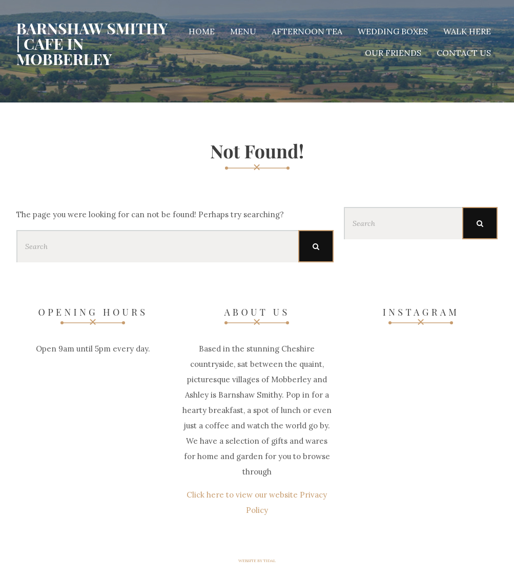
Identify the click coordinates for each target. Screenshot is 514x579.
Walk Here (467, 31)
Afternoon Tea (307, 31)
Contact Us (464, 53)
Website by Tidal (257, 560)
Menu (243, 31)
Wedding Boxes (393, 31)
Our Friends (393, 53)
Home (202, 31)
